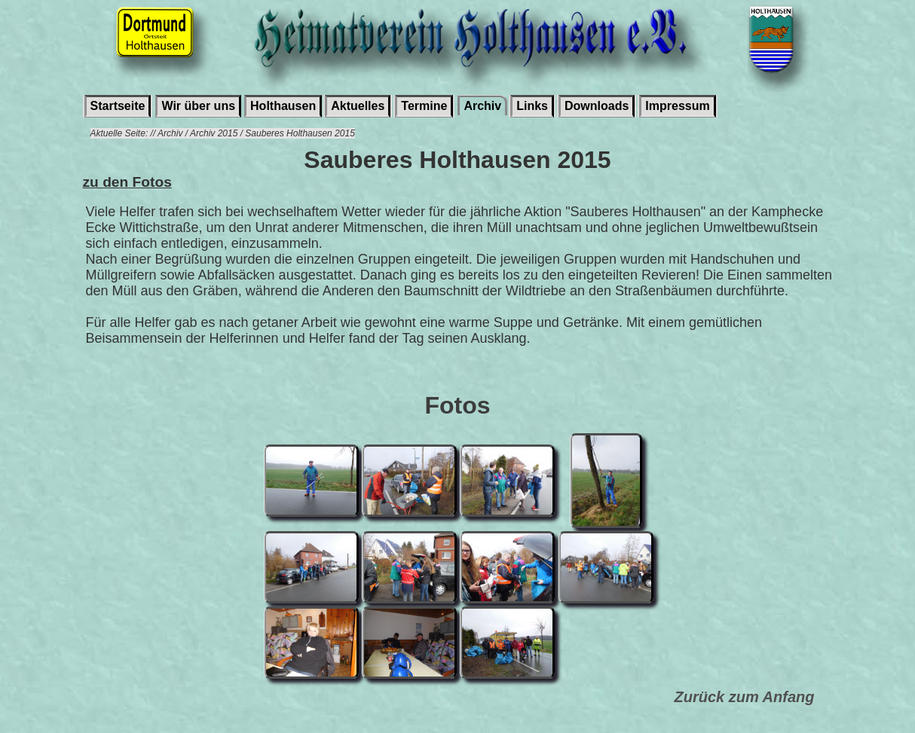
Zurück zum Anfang (745, 697)
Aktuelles (357, 105)
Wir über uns (198, 105)
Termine (424, 105)
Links (532, 105)
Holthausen (283, 105)
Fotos (457, 405)
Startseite (117, 105)
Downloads (597, 105)
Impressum (677, 105)
